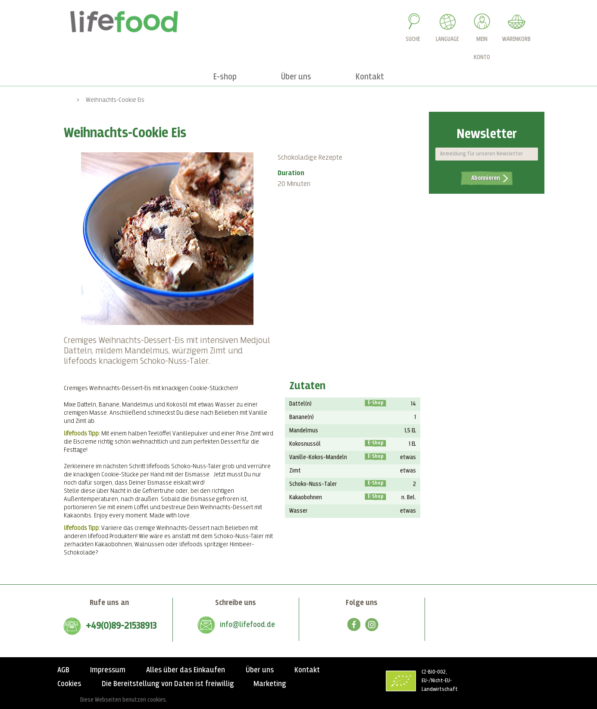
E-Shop (376, 403)
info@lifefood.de (247, 625)
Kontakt (307, 670)
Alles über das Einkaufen (185, 670)
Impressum (107, 670)
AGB (63, 670)
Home (62, 100)
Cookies (69, 684)
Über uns (260, 670)
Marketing (269, 684)
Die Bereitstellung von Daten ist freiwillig (168, 684)
